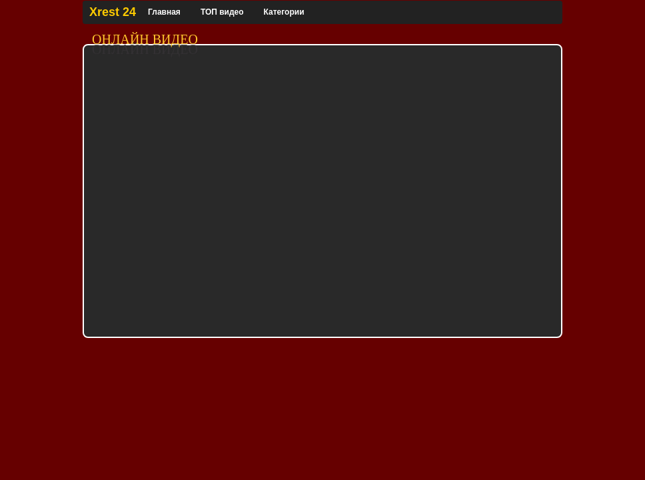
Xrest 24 (112, 12)
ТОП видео (222, 12)
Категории (284, 12)
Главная (164, 12)
